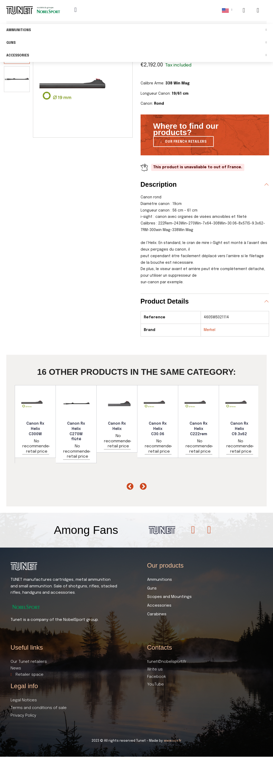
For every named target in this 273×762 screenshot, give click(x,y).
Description (159, 184)
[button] (183, 141)
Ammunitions (136, 30)
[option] (35, 421)
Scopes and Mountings (169, 597)
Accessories (136, 55)
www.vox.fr (172, 740)
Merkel (209, 330)
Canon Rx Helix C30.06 (158, 429)
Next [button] (142, 485)
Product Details (165, 301)
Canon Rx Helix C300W (35, 429)
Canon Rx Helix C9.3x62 (239, 429)
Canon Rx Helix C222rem (198, 429)
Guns (136, 43)
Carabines (156, 614)
